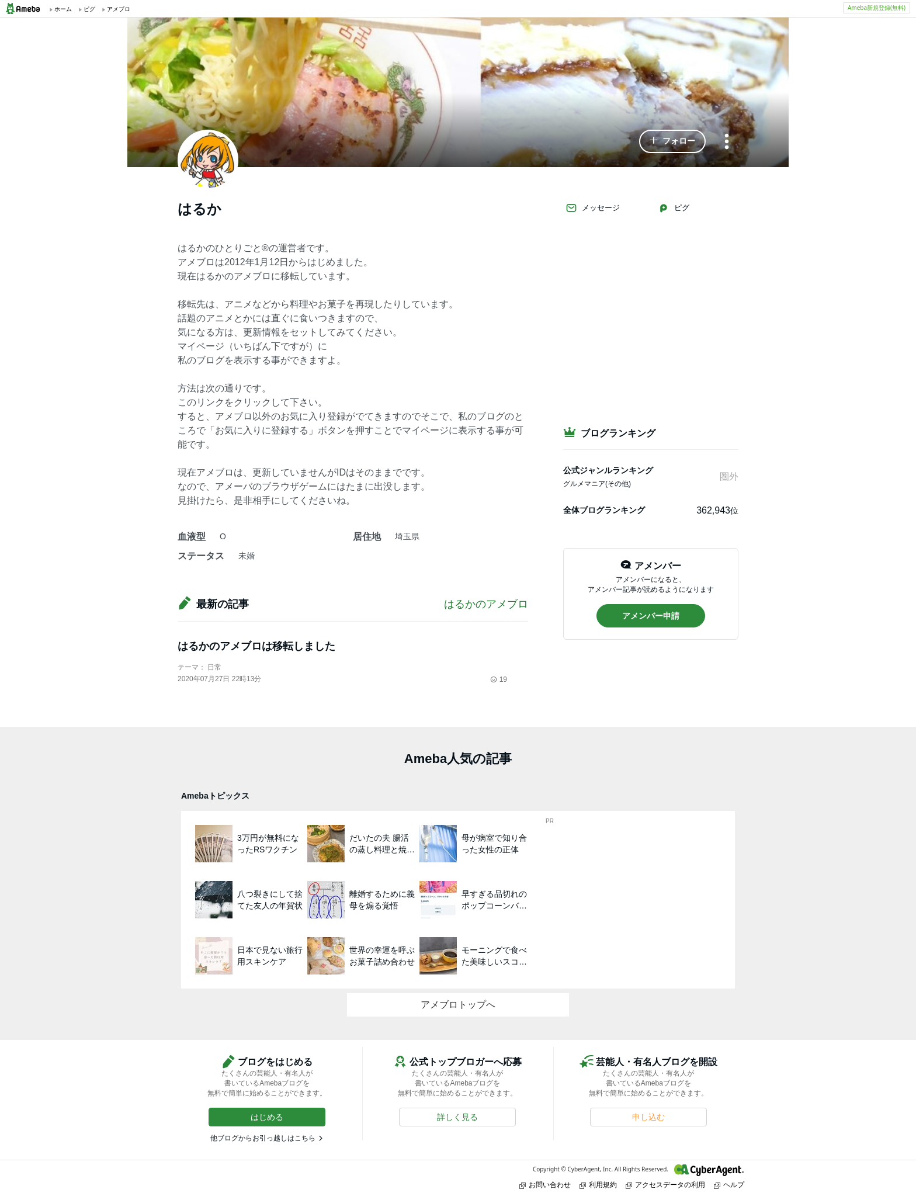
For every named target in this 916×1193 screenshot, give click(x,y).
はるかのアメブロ (486, 604)
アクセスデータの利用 (665, 1184)
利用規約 (598, 1184)
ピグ (673, 208)
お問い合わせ (545, 1184)
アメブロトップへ (458, 1005)
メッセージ (592, 208)
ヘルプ (729, 1184)
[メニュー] (726, 142)
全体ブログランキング (604, 510)
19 (498, 679)
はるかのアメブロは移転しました (256, 646)
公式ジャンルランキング (608, 470)
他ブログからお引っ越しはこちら (262, 1138)
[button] (672, 141)
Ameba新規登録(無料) (876, 8)
